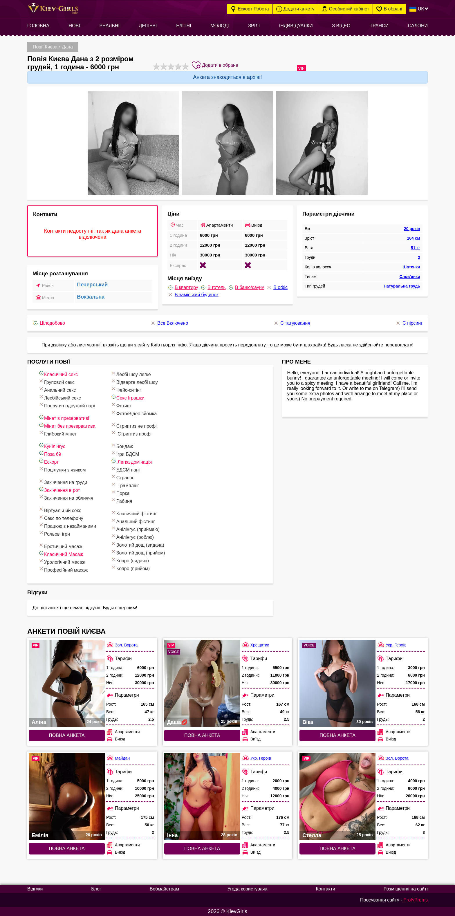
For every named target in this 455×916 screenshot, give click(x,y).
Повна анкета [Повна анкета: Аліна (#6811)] (66, 735)
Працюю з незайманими (67, 525)
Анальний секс (57, 389)
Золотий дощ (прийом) (138, 552)
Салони (418, 25)
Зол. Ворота (122, 644)
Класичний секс (58, 373)
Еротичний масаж (60, 545)
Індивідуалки (296, 25)
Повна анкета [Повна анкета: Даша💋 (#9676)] (202, 735)
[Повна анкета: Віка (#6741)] (337, 683)
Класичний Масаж (60, 553)
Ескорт (48, 461)
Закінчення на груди (62, 481)
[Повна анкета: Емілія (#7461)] (67, 796)
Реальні (109, 25)
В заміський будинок (193, 295)
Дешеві (148, 25)
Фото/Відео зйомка (134, 412)
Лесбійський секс (59, 397)
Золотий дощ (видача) (137, 544)
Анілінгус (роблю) (132, 536)
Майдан (118, 758)
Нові (74, 25)
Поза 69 (49, 453)
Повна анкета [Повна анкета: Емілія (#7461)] (66, 848)
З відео (341, 25)
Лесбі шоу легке (131, 373)
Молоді (219, 25)
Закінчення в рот (59, 489)
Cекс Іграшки (128, 397)
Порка (120, 492)
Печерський (92, 285)
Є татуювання (291, 323)
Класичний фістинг (134, 513)
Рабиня (121, 500)
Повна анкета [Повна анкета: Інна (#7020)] (202, 848)
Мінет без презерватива (66, 425)
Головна (38, 25)
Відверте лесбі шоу (134, 381)
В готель (212, 287)
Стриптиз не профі (134, 425)
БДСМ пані (125, 469)
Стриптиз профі (131, 433)
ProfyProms (415, 899)
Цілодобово (48, 323)
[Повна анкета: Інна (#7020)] (202, 796)
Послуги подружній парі (66, 405)
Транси (379, 25)
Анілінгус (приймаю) (135, 528)
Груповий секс (56, 381)
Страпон (123, 477)
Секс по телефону (60, 517)
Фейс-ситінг (126, 389)
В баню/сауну (246, 287)
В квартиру (182, 287)
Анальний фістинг (133, 520)
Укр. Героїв (391, 644)
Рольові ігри (54, 533)
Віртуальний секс (59, 509)
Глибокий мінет (57, 433)
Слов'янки (409, 276)
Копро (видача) (130, 560)
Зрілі (254, 25)
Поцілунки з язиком (62, 469)
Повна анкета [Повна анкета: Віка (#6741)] (337, 735)
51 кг (415, 247)
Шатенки (411, 267)
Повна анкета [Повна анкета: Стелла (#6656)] (337, 848)
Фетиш (121, 405)
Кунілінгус (51, 445)
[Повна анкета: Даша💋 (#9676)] (202, 683)
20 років (412, 228)
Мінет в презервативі (63, 417)
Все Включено (169, 323)
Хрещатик (255, 644)
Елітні (183, 25)
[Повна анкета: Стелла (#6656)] (337, 796)
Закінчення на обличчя (65, 497)
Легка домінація (131, 461)
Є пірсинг (409, 323)
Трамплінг (125, 484)
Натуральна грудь (402, 286)
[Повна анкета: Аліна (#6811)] (67, 683)
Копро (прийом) (130, 567)
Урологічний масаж (61, 561)
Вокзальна (90, 297)
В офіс (277, 287)
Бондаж (122, 445)
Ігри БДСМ (125, 453)
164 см (413, 238)
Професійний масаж (63, 569)
